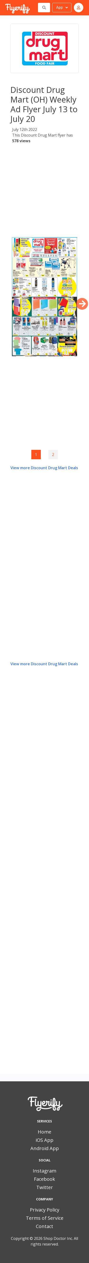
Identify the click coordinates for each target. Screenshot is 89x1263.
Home (44, 1132)
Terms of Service (44, 1218)
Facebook (44, 1179)
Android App (44, 1148)
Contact (44, 1226)
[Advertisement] (44, 190)
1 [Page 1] (36, 454)
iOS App (44, 1140)
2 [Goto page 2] (53, 454)
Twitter (44, 1187)
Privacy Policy (44, 1210)
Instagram (44, 1171)
